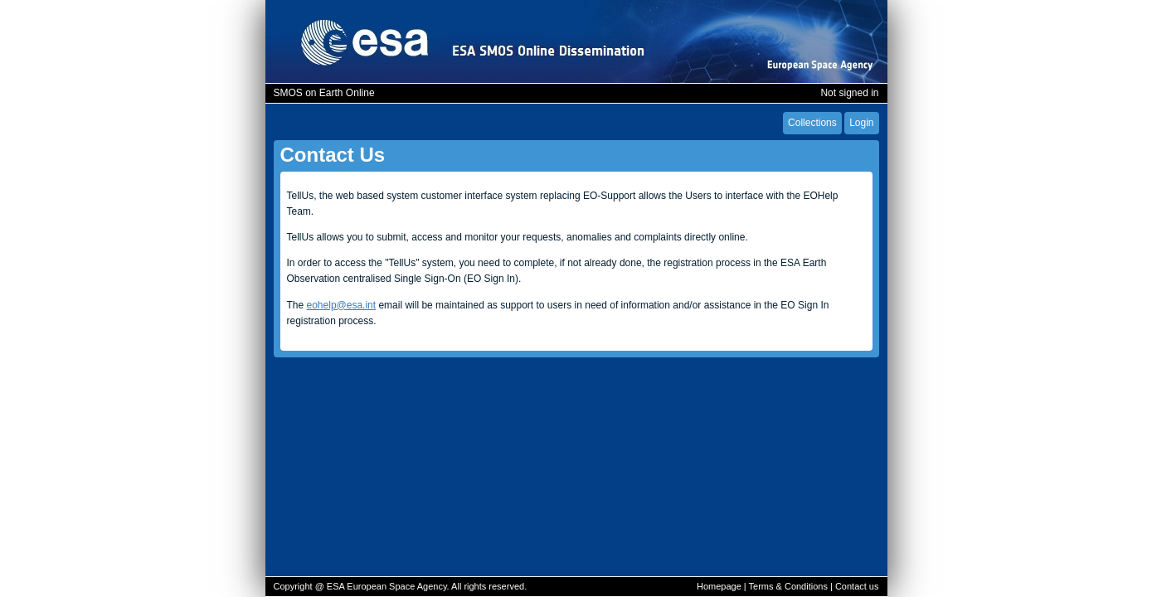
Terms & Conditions (788, 586)
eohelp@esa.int (342, 305)
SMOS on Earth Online (324, 93)
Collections (812, 123)
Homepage (719, 586)
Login (861, 123)
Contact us (857, 586)
